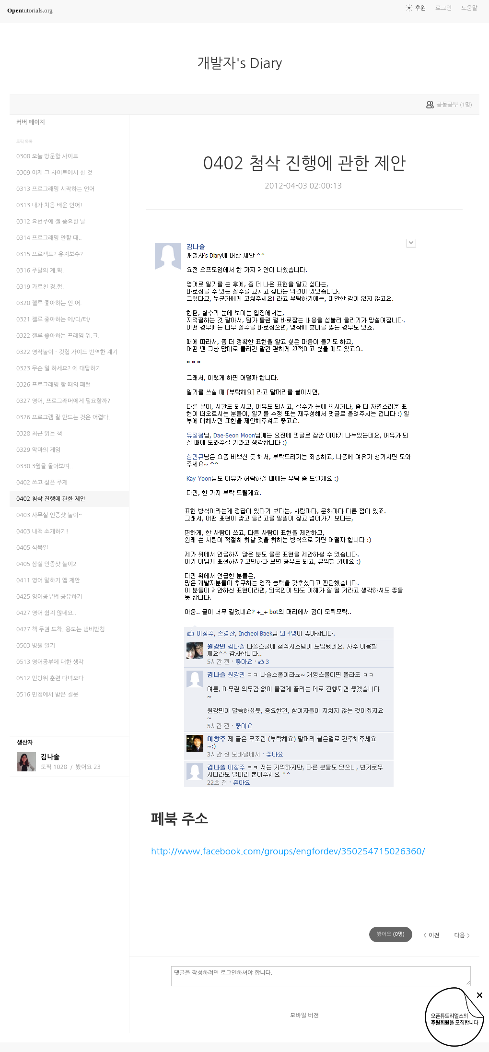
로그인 (443, 8)
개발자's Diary (243, 63)
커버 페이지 (30, 122)
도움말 (469, 8)
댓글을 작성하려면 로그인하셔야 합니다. (321, 976)
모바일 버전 (304, 1015)
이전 (434, 935)
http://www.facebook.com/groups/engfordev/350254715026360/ (288, 851)
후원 (420, 8)
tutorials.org (30, 10)
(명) (391, 934)
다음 (459, 935)
